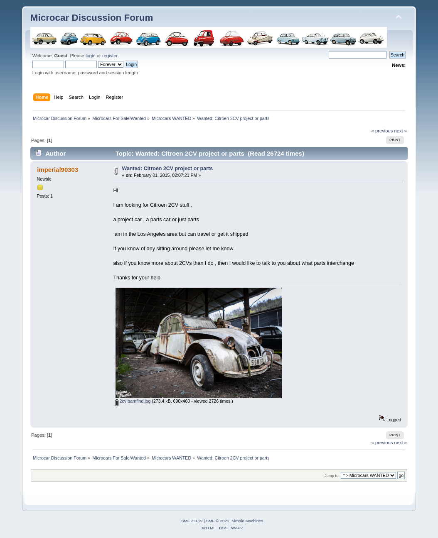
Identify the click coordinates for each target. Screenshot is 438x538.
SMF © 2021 (217, 520)
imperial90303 (57, 169)
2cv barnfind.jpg (133, 401)
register (110, 55)
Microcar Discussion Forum (91, 17)
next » (400, 130)
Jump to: (332, 475)
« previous (382, 130)
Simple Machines (247, 520)
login (91, 55)
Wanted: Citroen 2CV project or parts (167, 168)
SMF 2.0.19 (192, 520)
